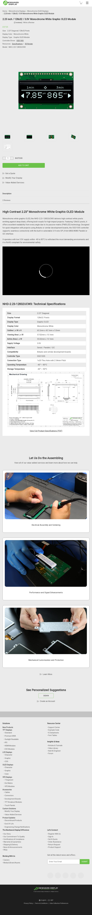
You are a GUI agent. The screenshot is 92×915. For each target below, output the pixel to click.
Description (7, 194)
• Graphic (7, 758)
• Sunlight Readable (11, 739)
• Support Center (53, 727)
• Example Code (53, 730)
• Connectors (9, 795)
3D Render (29, 44)
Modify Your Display (13, 178)
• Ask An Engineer (54, 751)
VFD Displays (7, 777)
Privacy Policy (28, 903)
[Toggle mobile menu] (87, 3)
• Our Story (7, 834)
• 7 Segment (8, 780)
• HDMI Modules (10, 746)
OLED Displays (8, 765)
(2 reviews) (18, 22)
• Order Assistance (54, 842)
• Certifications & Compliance (13, 839)
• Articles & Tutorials (54, 745)
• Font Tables (52, 735)
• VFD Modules (9, 786)
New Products (8, 727)
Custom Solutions (9, 809)
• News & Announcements (12, 847)
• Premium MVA (10, 736)
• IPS (5, 742)
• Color (6, 774)
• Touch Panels (9, 805)
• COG (6, 761)
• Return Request (53, 845)
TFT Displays (7, 730)
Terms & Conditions (41, 903)
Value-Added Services (14, 182)
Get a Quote (10, 173)
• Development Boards (12, 799)
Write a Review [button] (28, 22)
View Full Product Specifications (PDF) (46, 431)
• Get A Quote (52, 839)
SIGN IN (46, 696)
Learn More (47, 674)
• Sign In (50, 837)
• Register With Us (54, 834)
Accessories (7, 790)
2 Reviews (6, 200)
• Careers (6, 860)
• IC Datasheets (53, 733)
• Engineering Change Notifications (17, 827)
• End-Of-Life (9, 824)
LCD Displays (7, 752)
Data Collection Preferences (59, 903)
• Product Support (54, 847)
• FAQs (5, 850)
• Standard (8, 733)
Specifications (17, 44)
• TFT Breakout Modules (13, 802)
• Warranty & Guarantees (12, 842)
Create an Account (47, 701)
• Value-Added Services (13, 815)
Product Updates (9, 818)
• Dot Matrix (8, 783)
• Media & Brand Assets (11, 863)
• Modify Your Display (12, 811)
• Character (8, 755)
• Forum (50, 753)
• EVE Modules (9, 749)
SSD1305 (20, 41)
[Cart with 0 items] (80, 3)
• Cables (7, 792)
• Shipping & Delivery (10, 845)
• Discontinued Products (13, 820)
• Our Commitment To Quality (14, 837)
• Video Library (52, 748)
